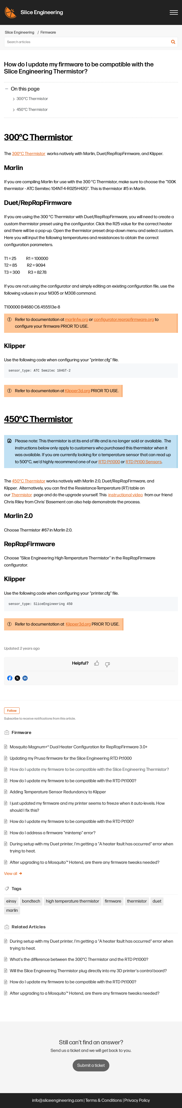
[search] (91, 42)
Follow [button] (12, 711)
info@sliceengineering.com (57, 1100)
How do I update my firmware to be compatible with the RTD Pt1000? (73, 781)
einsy (11, 901)
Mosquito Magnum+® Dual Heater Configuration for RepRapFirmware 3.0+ (78, 747)
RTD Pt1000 (109, 462)
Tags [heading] (16, 888)
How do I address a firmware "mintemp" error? (52, 833)
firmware (113, 901)
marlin (12, 910)
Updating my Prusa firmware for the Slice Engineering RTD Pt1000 (71, 758)
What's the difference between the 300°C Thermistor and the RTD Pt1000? (79, 959)
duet (157, 901)
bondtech (31, 901)
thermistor (137, 901)
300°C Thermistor (32, 98)
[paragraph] (91, 385)
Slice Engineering (19, 32)
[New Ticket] (91, 1065)
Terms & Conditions (103, 1100)
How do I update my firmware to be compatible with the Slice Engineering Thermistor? (89, 769)
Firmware (48, 32)
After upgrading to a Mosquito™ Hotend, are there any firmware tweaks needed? (84, 862)
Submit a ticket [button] (91, 1065)
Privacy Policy (137, 1100)
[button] (173, 42)
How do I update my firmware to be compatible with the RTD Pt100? (72, 821)
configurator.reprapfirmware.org (124, 319)
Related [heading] (29, 927)
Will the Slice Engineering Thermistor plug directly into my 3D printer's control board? (88, 971)
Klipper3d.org (77, 391)
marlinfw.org (76, 319)
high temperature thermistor (72, 901)
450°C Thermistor (32, 109)
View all (13, 873)
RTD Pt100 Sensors (144, 462)
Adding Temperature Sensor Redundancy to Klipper (58, 792)
